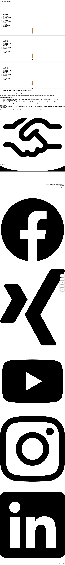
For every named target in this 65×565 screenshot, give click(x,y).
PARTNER (5, 24)
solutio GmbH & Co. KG (5, 1)
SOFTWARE (5, 16)
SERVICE (5, 23)
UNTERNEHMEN (6, 25)
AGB (32, 189)
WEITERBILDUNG (7, 17)
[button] (32, 10)
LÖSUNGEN (5, 14)
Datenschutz (32, 191)
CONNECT (5, 26)
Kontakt (32, 194)
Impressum (32, 193)
